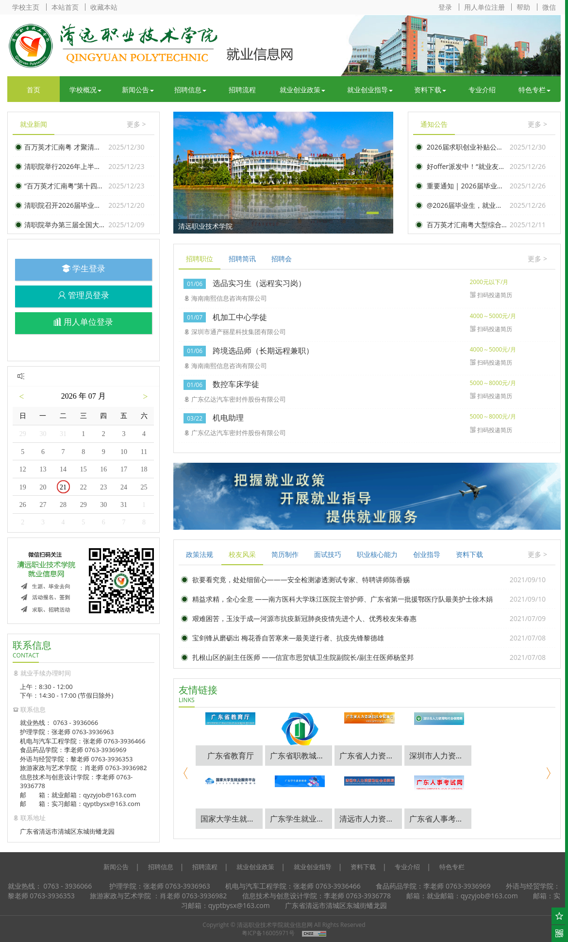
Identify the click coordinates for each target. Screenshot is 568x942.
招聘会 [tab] (281, 258)
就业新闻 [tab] (33, 124)
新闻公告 (138, 89)
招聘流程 (242, 89)
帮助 (523, 7)
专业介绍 (482, 89)
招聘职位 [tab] (199, 258)
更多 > (136, 124)
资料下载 (430, 89)
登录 (445, 7)
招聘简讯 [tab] (242, 258)
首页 (33, 89)
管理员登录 (83, 295)
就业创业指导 (370, 89)
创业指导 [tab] (426, 554)
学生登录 (83, 268)
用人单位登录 (83, 321)
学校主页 (25, 7)
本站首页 (65, 7)
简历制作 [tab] (285, 554)
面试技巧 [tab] (327, 554)
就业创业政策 (302, 89)
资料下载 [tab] (469, 554)
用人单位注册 (484, 7)
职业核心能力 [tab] (377, 554)
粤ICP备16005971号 (268, 933)
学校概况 (85, 89)
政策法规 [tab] (199, 554)
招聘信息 (190, 89)
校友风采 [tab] (242, 554)
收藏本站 (103, 7)
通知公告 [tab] (434, 124)
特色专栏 (534, 89)
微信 (549, 7)
